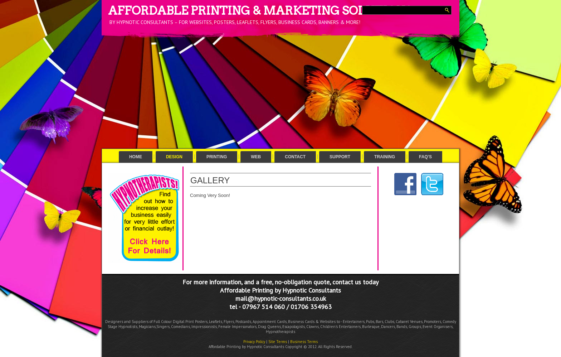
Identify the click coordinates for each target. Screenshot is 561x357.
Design (174, 156)
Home (135, 156)
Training (384, 156)
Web (256, 156)
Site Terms (277, 341)
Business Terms (304, 341)
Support (340, 156)
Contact (295, 156)
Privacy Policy (254, 341)
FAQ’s (425, 156)
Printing (216, 156)
